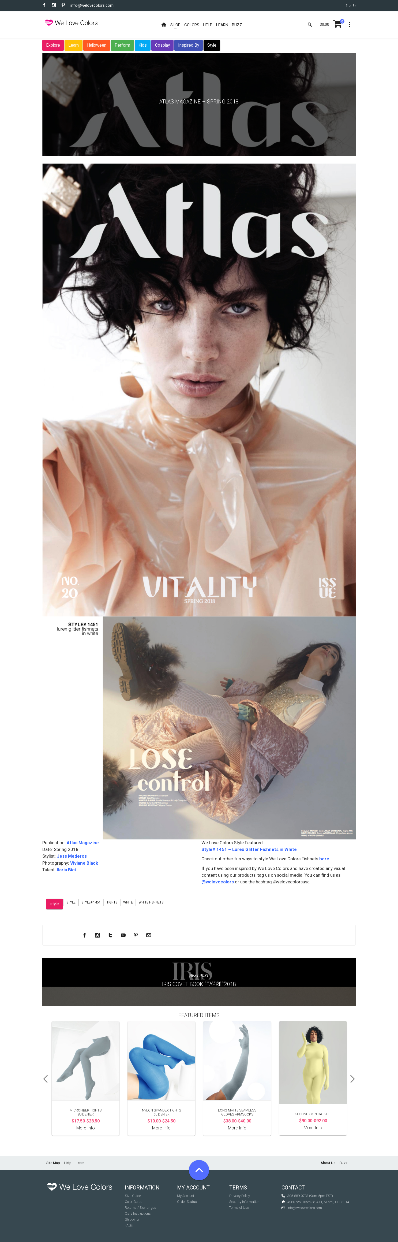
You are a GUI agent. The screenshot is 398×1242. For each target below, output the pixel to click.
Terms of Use (239, 1208)
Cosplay (162, 45)
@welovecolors (217, 881)
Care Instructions (138, 1213)
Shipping (132, 1219)
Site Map (53, 1163)
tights (112, 902)
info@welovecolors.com (92, 5)
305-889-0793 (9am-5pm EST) (310, 1196)
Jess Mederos (71, 856)
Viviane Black (84, 863)
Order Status (187, 1202)
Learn (73, 45)
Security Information (244, 1202)
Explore (53, 45)
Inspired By (188, 45)
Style (211, 45)
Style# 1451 (91, 902)
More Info (85, 1128)
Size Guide (133, 1196)
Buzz (343, 1163)
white (128, 902)
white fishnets (151, 902)
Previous (43, 1079)
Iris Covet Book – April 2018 (199, 984)
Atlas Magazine (83, 842)
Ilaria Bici (66, 869)
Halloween (96, 45)
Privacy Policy (239, 1196)
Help (68, 1163)
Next (354, 1079)
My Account (185, 1196)
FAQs (129, 1225)
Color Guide (133, 1202)
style (54, 903)
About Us (328, 1163)
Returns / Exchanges (140, 1208)
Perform (122, 45)
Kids (142, 45)
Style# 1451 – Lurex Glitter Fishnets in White (249, 849)
